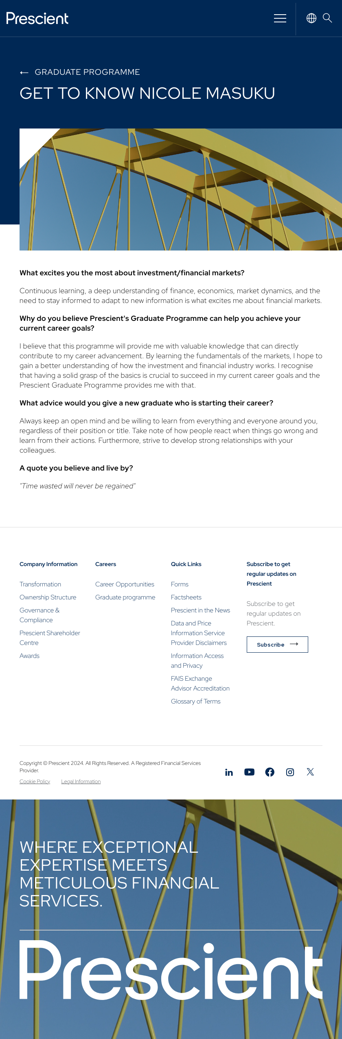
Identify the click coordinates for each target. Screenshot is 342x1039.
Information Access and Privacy (197, 660)
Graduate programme (87, 72)
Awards (29, 655)
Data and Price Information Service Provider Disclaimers (199, 633)
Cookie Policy (35, 781)
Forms (180, 584)
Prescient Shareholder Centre (50, 638)
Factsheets (186, 597)
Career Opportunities (124, 584)
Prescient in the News (200, 610)
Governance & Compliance (39, 615)
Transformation (40, 584)
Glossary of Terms (196, 701)
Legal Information (81, 781)
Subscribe (271, 644)
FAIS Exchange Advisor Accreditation (200, 683)
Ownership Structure (48, 597)
